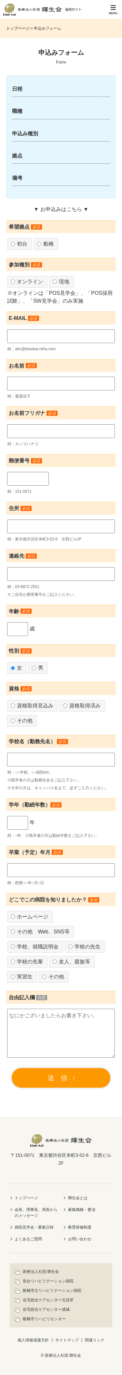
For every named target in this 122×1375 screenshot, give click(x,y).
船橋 (45, 244)
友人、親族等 (71, 961)
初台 (19, 244)
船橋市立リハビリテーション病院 (52, 1290)
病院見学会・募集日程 (34, 1227)
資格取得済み (82, 705)
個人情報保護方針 (33, 1340)
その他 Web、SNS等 (40, 931)
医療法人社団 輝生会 (41, 1271)
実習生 (22, 976)
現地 (61, 281)
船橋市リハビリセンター (44, 1319)
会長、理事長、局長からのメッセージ (36, 1212)
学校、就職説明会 (35, 946)
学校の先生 (84, 946)
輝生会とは (78, 1198)
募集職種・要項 (81, 1209)
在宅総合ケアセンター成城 (46, 1309)
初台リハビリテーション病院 (48, 1281)
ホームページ (29, 916)
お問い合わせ (79, 1239)
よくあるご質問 (28, 1239)
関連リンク (94, 1340)
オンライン (27, 281)
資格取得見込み (32, 705)
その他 (22, 720)
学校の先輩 (27, 961)
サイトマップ (67, 1340)
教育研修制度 (79, 1227)
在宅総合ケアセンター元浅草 (48, 1300)
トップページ (18, 28)
